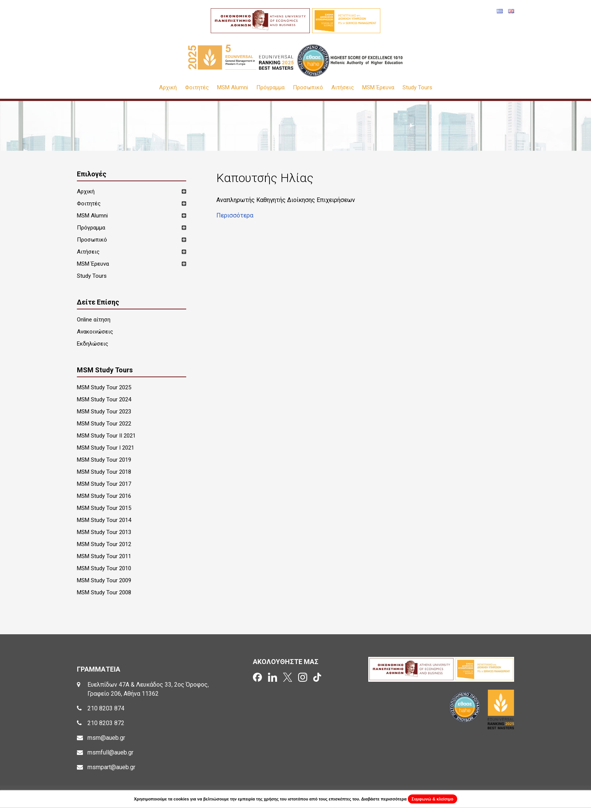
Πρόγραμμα (270, 87)
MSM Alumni (232, 87)
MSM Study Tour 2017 (104, 484)
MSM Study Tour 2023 (104, 411)
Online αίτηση (93, 319)
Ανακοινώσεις (95, 331)
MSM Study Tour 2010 (104, 568)
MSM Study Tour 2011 (104, 556)
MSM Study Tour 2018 (104, 471)
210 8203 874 (105, 708)
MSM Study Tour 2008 (104, 592)
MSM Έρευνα (378, 87)
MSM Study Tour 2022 (104, 423)
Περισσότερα (234, 215)
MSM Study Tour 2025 (104, 387)
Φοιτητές (197, 87)
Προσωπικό (308, 87)
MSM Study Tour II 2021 (106, 435)
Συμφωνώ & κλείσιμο (432, 799)
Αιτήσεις (342, 87)
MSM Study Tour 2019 (104, 459)
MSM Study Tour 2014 (104, 520)
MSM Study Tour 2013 (104, 532)
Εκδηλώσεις (92, 343)
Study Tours (417, 87)
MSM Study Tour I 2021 (105, 447)
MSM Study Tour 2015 (104, 508)
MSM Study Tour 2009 (104, 580)
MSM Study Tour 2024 (104, 399)
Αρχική (168, 87)
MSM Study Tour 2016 (104, 496)
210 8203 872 (105, 723)
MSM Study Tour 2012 (104, 544)
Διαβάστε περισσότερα (384, 799)
